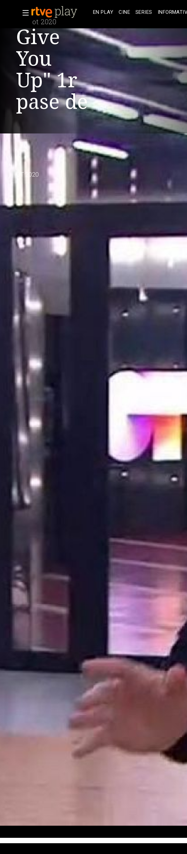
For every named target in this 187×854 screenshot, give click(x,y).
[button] (23, 12)
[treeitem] (103, 12)
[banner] (60, 12)
